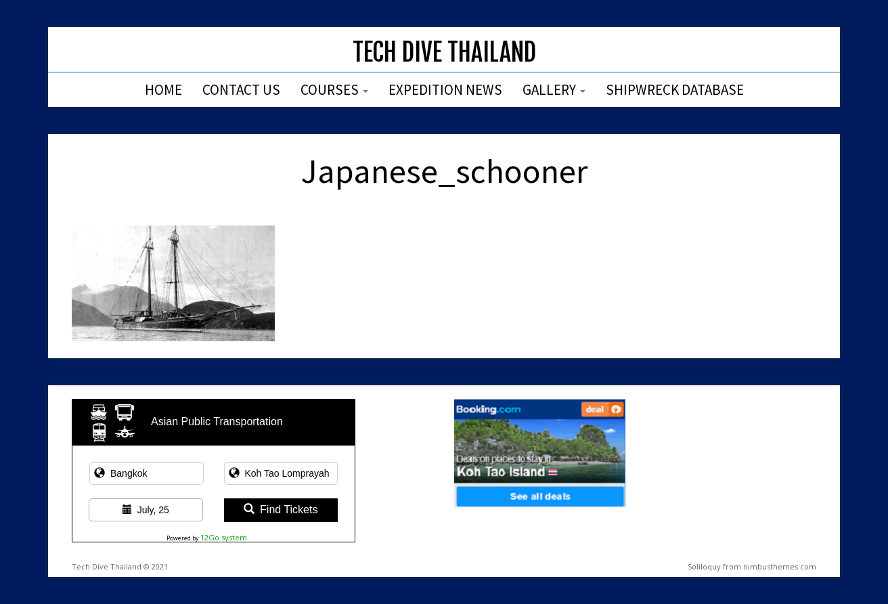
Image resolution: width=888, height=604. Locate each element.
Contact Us (241, 90)
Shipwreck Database (675, 90)
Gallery (554, 90)
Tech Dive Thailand (444, 52)
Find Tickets (280, 509)
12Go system (223, 537)
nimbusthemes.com (779, 566)
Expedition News (445, 90)
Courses (334, 90)
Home (163, 90)
